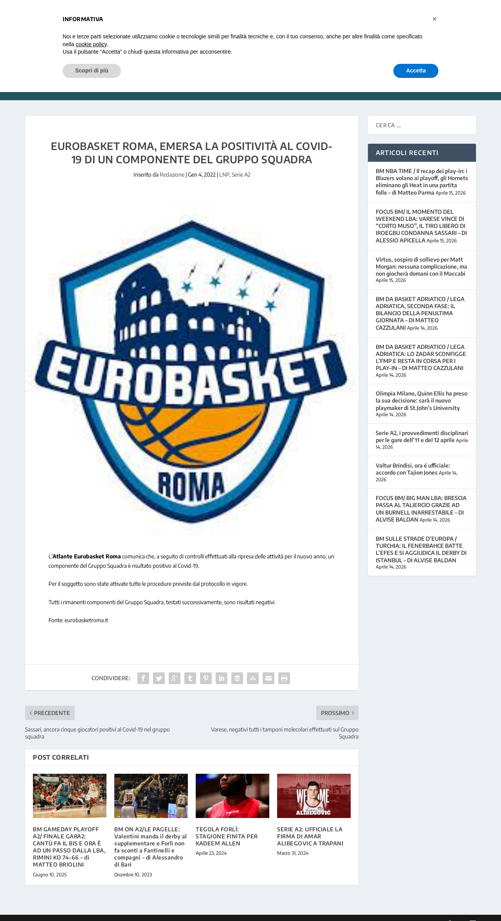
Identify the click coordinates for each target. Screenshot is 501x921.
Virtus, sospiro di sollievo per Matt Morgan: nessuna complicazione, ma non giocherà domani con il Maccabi (421, 254)
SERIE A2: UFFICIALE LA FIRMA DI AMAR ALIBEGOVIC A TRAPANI (310, 824)
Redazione (172, 162)
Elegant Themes (78, 912)
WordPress (149, 912)
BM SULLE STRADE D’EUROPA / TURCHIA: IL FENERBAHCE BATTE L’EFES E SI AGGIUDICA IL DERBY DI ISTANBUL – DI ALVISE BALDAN (421, 538)
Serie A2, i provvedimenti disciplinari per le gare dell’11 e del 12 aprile (422, 425)
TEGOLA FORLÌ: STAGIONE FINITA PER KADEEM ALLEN (227, 824)
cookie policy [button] (91, 44)
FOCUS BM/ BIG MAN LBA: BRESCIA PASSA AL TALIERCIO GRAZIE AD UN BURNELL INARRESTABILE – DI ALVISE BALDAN (421, 497)
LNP (224, 162)
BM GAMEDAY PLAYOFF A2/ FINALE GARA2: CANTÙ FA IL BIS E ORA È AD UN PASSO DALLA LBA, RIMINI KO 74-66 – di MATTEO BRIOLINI (69, 835)
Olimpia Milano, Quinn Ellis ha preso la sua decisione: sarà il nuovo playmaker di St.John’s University (421, 388)
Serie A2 (241, 162)
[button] (434, 19)
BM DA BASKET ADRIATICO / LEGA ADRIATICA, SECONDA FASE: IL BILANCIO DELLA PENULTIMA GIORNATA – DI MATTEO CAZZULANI (420, 301)
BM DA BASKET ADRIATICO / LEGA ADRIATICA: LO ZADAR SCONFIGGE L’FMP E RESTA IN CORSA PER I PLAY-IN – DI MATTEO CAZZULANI (421, 346)
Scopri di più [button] (91, 70)
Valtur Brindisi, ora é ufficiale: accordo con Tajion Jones (413, 457)
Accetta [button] (416, 70)
